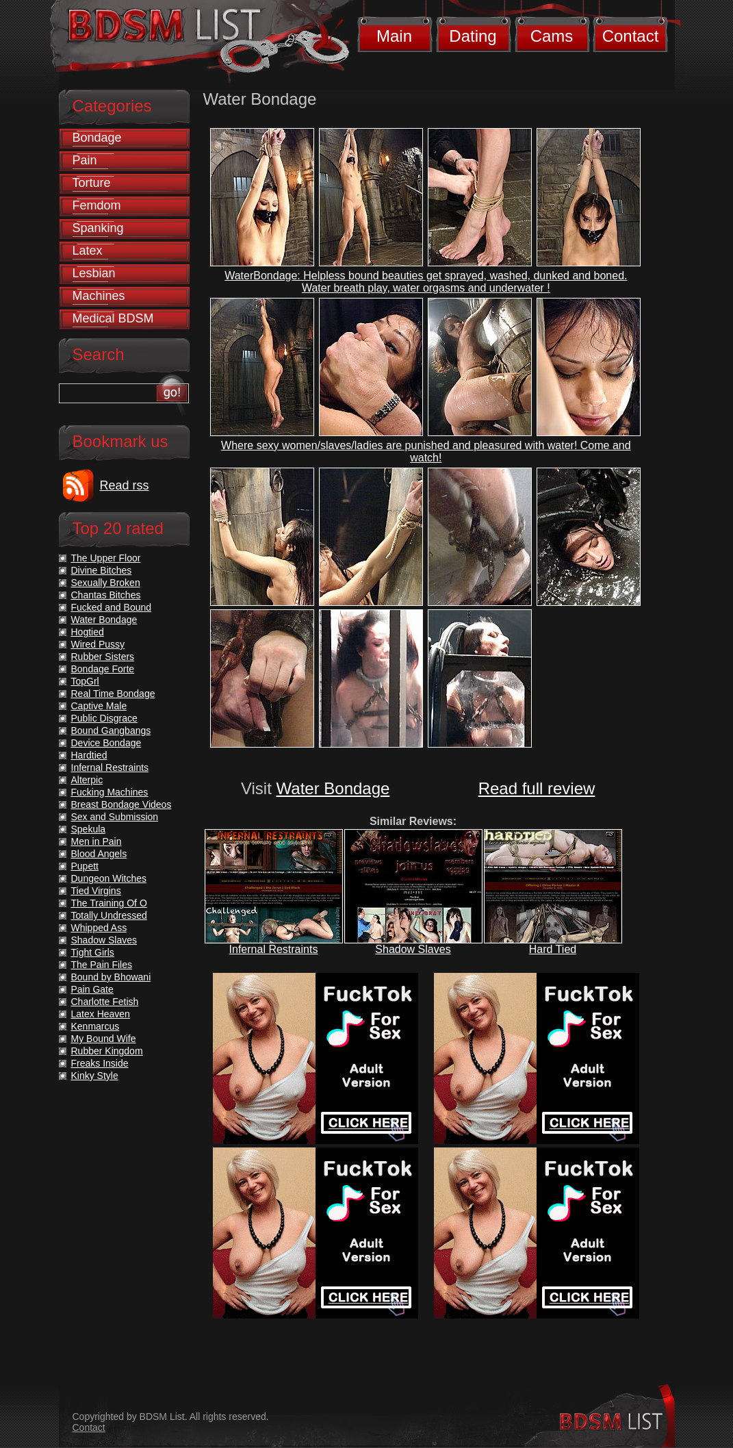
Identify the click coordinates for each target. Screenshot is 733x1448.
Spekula (88, 829)
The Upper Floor (106, 557)
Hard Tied (552, 949)
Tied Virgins (96, 890)
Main (394, 36)
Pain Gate (92, 989)
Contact (630, 36)
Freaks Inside (100, 1063)
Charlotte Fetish (105, 1001)
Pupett (85, 866)
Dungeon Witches (109, 878)
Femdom (97, 205)
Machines (99, 296)
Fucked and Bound (111, 607)
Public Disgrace (104, 718)
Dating (472, 36)
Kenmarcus (95, 1026)
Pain (85, 160)
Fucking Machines (110, 792)
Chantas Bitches (106, 594)
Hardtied (89, 755)
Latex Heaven (100, 1013)
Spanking (98, 228)
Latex (88, 250)
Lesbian (94, 273)
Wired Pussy (98, 644)
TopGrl (85, 681)
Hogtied (87, 631)
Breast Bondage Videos (121, 804)
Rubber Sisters (103, 656)
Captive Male (99, 705)
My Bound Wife (103, 1038)
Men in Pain (96, 841)
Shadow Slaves (412, 949)
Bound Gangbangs (111, 730)
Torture (92, 183)
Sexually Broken (105, 582)
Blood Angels (99, 853)
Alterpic (87, 779)
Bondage (97, 137)
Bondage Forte (103, 668)
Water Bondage (333, 788)
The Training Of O (109, 903)
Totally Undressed (109, 915)
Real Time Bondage (113, 693)
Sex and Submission (115, 816)
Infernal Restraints (273, 949)
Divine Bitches (101, 570)
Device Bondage (106, 742)
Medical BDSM (113, 318)
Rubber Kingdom (107, 1050)
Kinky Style (94, 1075)
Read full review (536, 788)
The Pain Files (101, 964)
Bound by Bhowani (111, 976)
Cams (552, 36)
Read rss (124, 485)
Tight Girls (92, 952)
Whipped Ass (99, 927)
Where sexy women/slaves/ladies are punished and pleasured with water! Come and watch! (426, 451)
